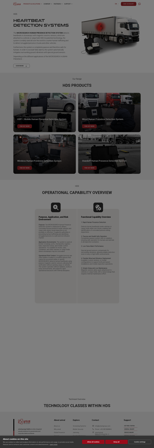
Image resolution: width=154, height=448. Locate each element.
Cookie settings (139, 442)
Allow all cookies (93, 442)
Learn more (53, 444)
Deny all (116, 442)
